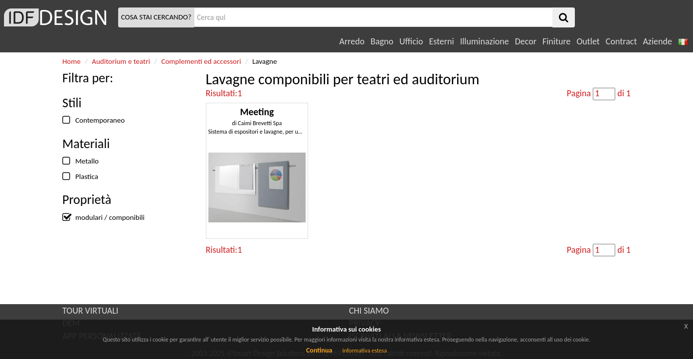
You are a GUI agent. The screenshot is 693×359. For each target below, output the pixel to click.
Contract (621, 41)
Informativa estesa (364, 350)
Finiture (556, 41)
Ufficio (411, 41)
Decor (525, 41)
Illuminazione (484, 41)
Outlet (587, 41)
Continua (319, 350)
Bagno (381, 41)
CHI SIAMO (369, 310)
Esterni (441, 41)
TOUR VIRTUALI (90, 310)
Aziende (657, 41)
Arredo (352, 41)
